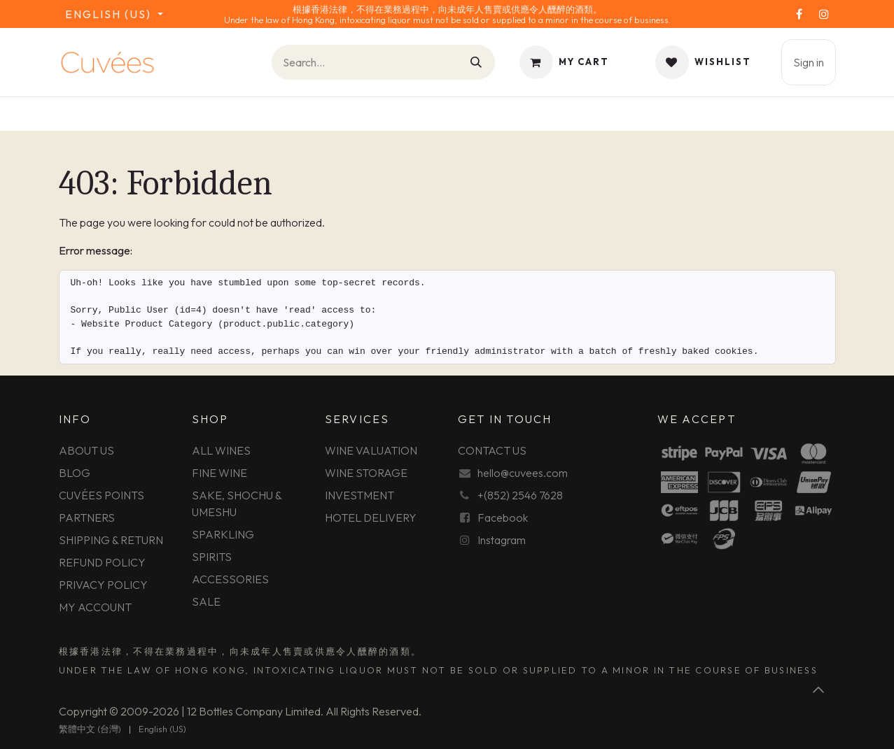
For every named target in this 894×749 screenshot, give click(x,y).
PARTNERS (87, 518)
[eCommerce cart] (564, 62)
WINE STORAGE (366, 473)
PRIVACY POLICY (103, 585)
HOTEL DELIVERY (371, 518)
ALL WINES (221, 450)
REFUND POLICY (102, 562)
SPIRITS (212, 557)
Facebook (502, 518)
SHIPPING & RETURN (111, 540)
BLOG (74, 473)
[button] (819, 689)
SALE (206, 601)
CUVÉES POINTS (101, 495)
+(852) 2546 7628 (520, 495)
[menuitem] (90, 729)
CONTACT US (492, 450)
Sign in (808, 62)
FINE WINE (219, 473)
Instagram (501, 540)
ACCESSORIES (230, 579)
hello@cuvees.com (522, 473)
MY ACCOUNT (95, 607)
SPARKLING (223, 534)
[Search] (477, 62)
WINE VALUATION (371, 450)
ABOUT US (86, 450)
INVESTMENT (359, 495)
